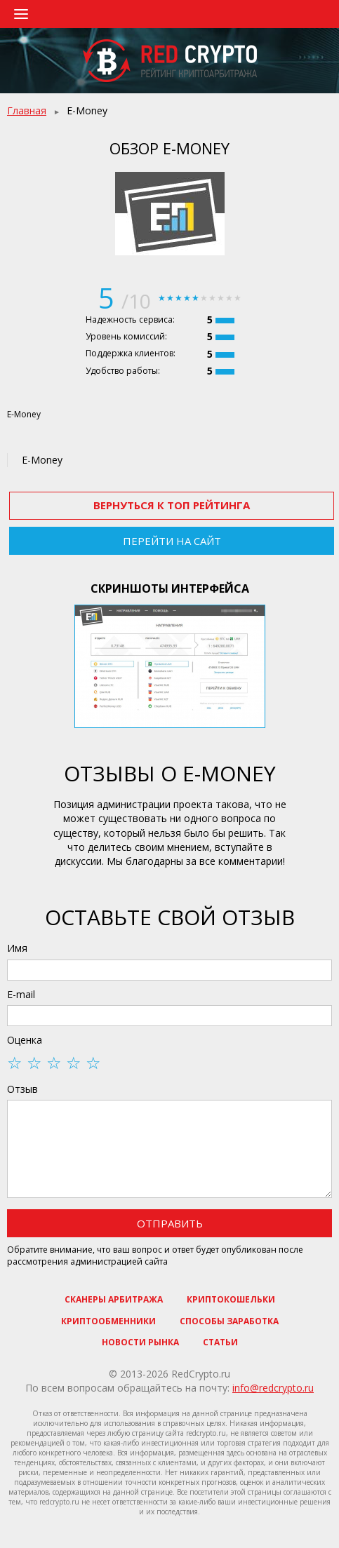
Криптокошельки (231, 1299)
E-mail (21, 994)
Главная (26, 110)
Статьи (220, 1342)
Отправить (170, 1223)
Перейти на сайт (172, 541)
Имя (17, 948)
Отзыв (22, 1089)
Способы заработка (229, 1321)
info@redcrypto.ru (273, 1387)
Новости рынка (140, 1342)
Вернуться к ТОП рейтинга (171, 505)
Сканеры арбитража (114, 1299)
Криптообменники (108, 1321)
